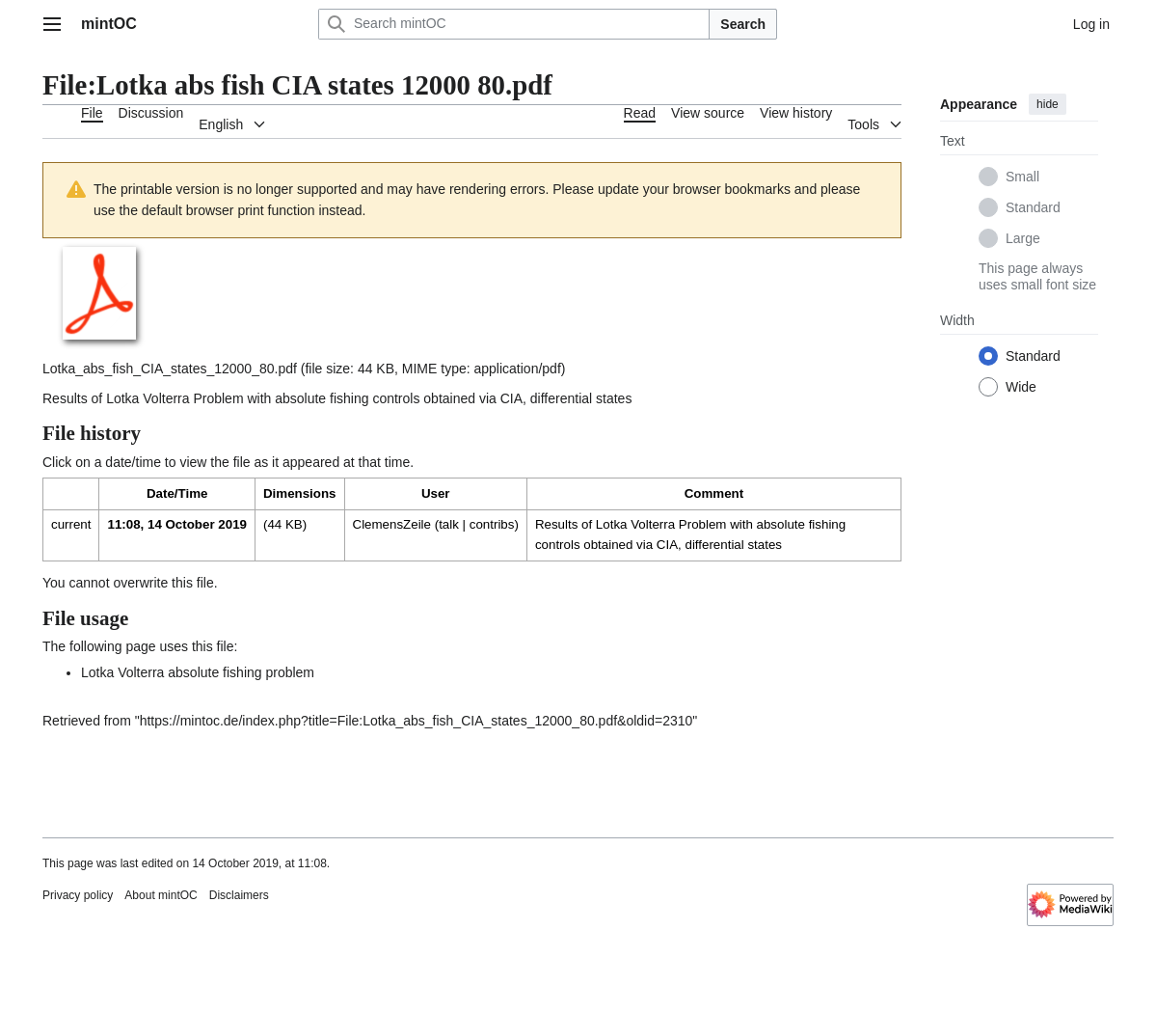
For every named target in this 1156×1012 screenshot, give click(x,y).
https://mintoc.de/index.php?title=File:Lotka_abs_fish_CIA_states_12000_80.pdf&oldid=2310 (416, 720)
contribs (492, 524)
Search (743, 24)
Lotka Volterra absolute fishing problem (197, 672)
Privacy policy (77, 895)
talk (449, 524)
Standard (1033, 207)
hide (1047, 104)
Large (1023, 238)
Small (1022, 176)
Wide (1021, 387)
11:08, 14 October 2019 (176, 524)
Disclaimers (239, 895)
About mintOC (160, 895)
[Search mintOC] (514, 24)
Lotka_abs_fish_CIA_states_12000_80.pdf (169, 368)
